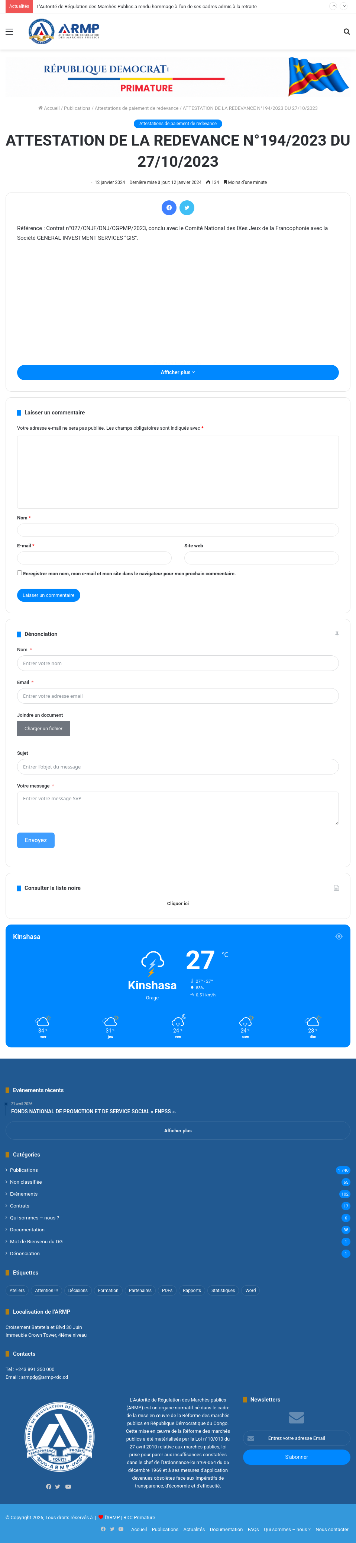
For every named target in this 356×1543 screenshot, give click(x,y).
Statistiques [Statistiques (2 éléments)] (223, 1290)
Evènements (24, 1194)
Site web (193, 545)
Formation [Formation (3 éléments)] (108, 1290)
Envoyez (36, 840)
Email (23, 682)
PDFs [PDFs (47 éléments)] (167, 1290)
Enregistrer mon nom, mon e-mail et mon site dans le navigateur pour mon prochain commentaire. (129, 573)
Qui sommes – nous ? (34, 1218)
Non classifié (26, 1182)
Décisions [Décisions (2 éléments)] (78, 1290)
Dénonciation (25, 1253)
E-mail (26, 545)
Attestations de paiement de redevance (137, 108)
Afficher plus (178, 372)
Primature (144, 1517)
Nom (24, 518)
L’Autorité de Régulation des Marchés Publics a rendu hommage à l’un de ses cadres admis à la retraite (147, 6)
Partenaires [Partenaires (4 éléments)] (140, 1290)
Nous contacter (332, 1529)
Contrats (19, 1206)
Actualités (194, 1529)
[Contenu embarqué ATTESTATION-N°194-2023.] (178, 363)
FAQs (253, 1529)
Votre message (33, 786)
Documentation (27, 1229)
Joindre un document (40, 715)
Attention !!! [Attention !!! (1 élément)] (46, 1290)
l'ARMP (112, 1517)
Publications (77, 108)
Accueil (49, 108)
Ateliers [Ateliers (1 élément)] (17, 1290)
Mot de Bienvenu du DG (36, 1241)
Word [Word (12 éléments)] (250, 1290)
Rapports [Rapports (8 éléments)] (192, 1290)
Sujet (22, 753)
